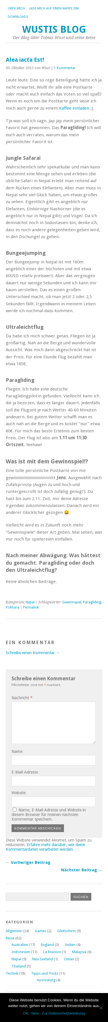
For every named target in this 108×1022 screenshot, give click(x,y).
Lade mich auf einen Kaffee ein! (54, 8)
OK (26, 1013)
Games (40, 931)
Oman (69, 959)
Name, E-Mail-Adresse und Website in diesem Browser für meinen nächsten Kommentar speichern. (49, 814)
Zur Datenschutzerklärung (63, 1013)
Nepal (30, 602)
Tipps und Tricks (44, 973)
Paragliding (92, 602)
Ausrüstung (46, 980)
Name (17, 751)
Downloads (18, 17)
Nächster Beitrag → (81, 870)
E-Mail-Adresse (25, 772)
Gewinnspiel (71, 602)
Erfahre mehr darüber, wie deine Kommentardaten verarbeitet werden (45, 847)
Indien (70, 945)
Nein (35, 1013)
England (47, 945)
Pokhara (12, 607)
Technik (12, 973)
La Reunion (52, 952)
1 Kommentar (65, 68)
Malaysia (79, 952)
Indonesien (21, 952)
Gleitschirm (66, 931)
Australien (20, 945)
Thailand (19, 966)
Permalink (31, 607)
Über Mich (16, 8)
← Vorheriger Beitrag (28, 862)
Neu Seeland (42, 959)
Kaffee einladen (74, 108)
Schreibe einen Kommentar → (33, 652)
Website (19, 792)
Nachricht (22, 697)
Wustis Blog (54, 29)
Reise (10, 938)
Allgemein (14, 931)
